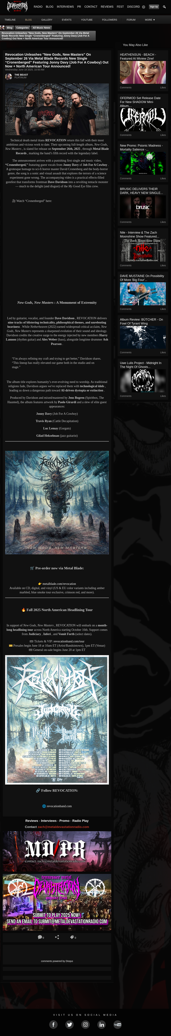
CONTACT (90, 6)
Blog (9, 27)
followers (109, 19)
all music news (41, 27)
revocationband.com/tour (69, 641)
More (150, 19)
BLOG (49, 6)
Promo (64, 821)
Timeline (10, 19)
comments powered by (57, 961)
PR (79, 6)
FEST (120, 6)
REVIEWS (107, 6)
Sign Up (154, 7)
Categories (22, 27)
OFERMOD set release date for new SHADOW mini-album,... (140, 102)
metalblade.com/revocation (59, 584)
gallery (46, 19)
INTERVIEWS (65, 6)
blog (28, 19)
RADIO (38, 6)
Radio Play (80, 821)
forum (131, 19)
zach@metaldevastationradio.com (63, 827)
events (67, 19)
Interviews (49, 821)
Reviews (32, 821)
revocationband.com (59, 806)
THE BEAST (21, 74)
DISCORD (133, 6)
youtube (87, 19)
